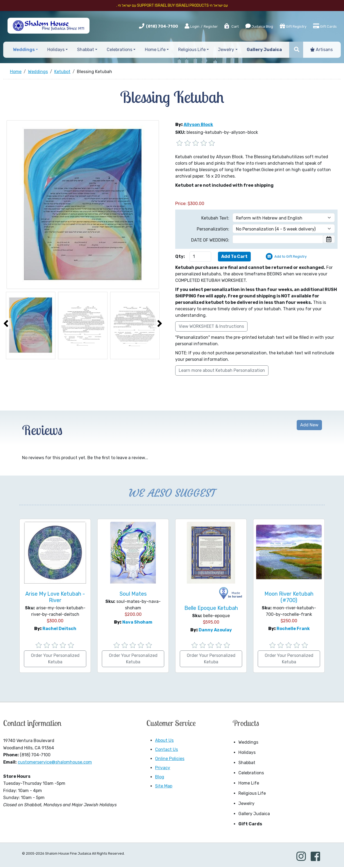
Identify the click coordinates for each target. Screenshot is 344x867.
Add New (309, 424)
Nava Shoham (137, 622)
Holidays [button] (55, 49)
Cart (231, 26)
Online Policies (169, 758)
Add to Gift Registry (290, 256)
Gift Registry (293, 26)
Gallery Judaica (254, 813)
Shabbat (246, 762)
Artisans (321, 49)
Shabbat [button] (85, 49)
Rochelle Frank (293, 628)
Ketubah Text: (215, 218)
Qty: (180, 256)
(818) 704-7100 (162, 26)
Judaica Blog (259, 26)
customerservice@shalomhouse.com (55, 762)
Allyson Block (198, 124)
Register (211, 26)
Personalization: (213, 229)
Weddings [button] (24, 49)
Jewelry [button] (226, 49)
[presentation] (6, 323)
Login (192, 26)
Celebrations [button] (119, 49)
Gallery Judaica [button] (264, 49)
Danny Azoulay (215, 629)
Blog (159, 776)
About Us (164, 740)
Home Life (248, 783)
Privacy (162, 767)
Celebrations (251, 772)
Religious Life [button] (192, 49)
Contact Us (166, 749)
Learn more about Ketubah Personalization (222, 370)
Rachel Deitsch (59, 628)
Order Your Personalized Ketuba (55, 658)
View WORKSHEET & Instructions (211, 326)
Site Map (163, 786)
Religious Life (252, 793)
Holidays (247, 752)
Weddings (248, 742)
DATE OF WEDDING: (210, 240)
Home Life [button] (155, 49)
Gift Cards (325, 26)
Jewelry (246, 803)
